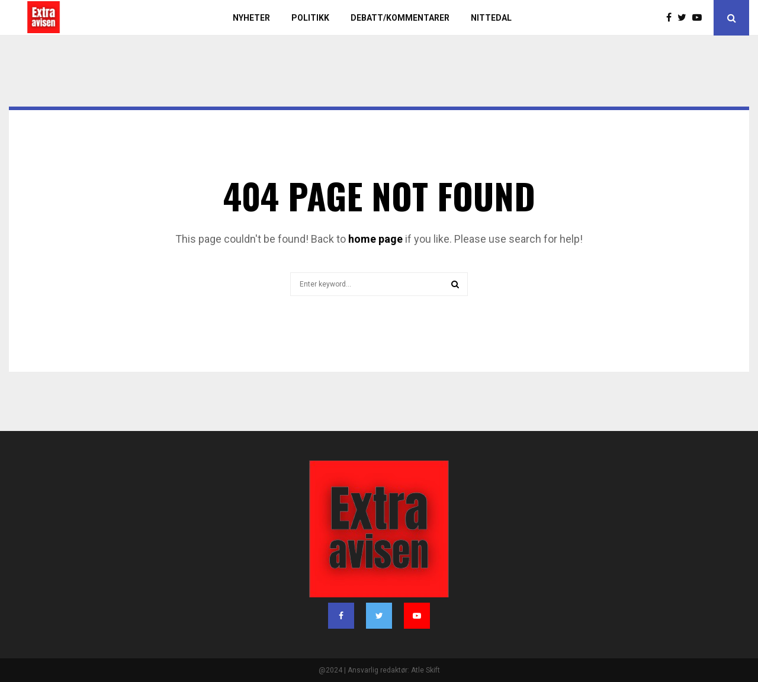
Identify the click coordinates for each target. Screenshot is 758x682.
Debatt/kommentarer (400, 17)
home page (375, 239)
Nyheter (251, 17)
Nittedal (491, 17)
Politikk (310, 17)
